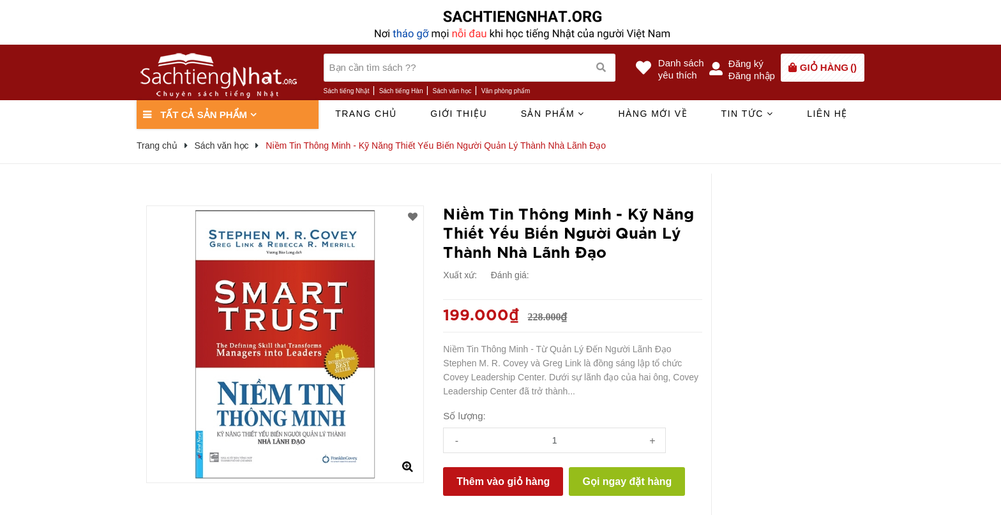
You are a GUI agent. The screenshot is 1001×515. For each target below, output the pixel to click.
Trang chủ (366, 113)
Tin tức (747, 113)
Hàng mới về (653, 113)
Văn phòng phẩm (506, 90)
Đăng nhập (751, 75)
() (828, 67)
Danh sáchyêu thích (681, 68)
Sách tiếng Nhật (347, 90)
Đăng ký (746, 63)
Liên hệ (827, 113)
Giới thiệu (458, 113)
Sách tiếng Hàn (401, 90)
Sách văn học (452, 90)
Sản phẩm (553, 113)
